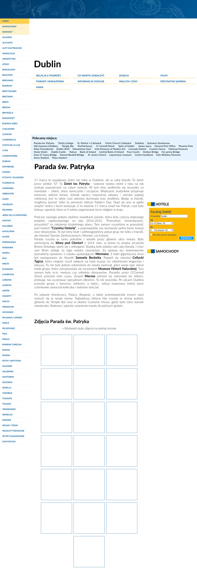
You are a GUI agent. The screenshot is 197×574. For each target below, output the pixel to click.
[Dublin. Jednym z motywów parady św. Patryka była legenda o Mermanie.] (89, 398)
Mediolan (8, 306)
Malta (5, 301)
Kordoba (7, 247)
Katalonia (8, 231)
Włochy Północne (13, 430)
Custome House (98, 302)
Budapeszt (8, 118)
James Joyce (144, 145)
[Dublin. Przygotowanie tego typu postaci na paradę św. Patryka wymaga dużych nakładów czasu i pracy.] (89, 499)
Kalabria (7, 226)
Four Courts (133, 151)
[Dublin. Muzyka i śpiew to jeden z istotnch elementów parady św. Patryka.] (121, 465)
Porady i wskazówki (50, 81)
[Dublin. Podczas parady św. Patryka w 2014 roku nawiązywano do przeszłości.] (121, 364)
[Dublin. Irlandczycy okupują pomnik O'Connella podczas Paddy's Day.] (89, 532)
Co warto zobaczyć (91, 75)
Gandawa (8, 188)
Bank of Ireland (88, 151)
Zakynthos (9, 441)
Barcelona (8, 69)
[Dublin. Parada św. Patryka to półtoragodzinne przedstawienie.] (56, 432)
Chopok (7, 134)
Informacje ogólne (91, 81)
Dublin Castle (58, 151)
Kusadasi (7, 269)
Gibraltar (8, 193)
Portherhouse (85, 145)
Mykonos (7, 312)
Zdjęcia (124, 75)
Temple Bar (68, 145)
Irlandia (7, 209)
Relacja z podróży (48, 75)
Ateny (5, 64)
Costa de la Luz (11, 145)
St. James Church (97, 154)
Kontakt (7, 31)
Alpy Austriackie (12, 48)
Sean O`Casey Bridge (45, 154)
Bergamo (7, 80)
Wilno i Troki (10, 425)
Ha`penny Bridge (171, 151)
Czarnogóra (10, 155)
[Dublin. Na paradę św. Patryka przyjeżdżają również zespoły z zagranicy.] (89, 432)
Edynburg (8, 166)
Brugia (6, 107)
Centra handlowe (144, 154)
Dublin (6, 161)
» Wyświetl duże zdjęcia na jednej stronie (89, 328)
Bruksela (7, 112)
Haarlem (7, 204)
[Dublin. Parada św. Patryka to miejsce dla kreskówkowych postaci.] (56, 465)
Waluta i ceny (128, 81)
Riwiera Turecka (12, 344)
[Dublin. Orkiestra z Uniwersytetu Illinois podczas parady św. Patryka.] (121, 499)
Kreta (5, 263)
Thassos (7, 398)
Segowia (7, 382)
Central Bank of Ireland (111, 151)
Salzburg (7, 371)
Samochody (9, 26)
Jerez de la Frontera (14, 215)
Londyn (6, 285)
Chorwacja (9, 139)
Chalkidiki (8, 129)
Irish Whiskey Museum (168, 154)
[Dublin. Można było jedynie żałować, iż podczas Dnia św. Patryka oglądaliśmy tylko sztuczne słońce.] (56, 499)
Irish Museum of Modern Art (110, 148)
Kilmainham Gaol (82, 148)
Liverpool (8, 274)
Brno (5, 102)
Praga (6, 339)
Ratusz (73, 151)
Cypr (5, 150)
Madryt (7, 296)
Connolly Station (137, 148)
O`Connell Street (105, 145)
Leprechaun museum (120, 154)
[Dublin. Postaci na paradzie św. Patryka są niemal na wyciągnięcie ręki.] (89, 465)
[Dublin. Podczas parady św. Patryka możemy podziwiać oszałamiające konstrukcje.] (56, 398)
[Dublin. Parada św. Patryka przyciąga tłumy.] (56, 364)
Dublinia (139, 143)
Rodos (6, 350)
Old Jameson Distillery (46, 145)
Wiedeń (6, 420)
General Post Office (165, 145)
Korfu (6, 253)
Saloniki (7, 366)
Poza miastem (60, 157)
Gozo (5, 199)
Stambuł (7, 393)
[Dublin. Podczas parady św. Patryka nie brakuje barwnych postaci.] (89, 364)
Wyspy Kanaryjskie (13, 436)
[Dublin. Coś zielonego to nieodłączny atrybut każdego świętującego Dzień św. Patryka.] (89, 566)
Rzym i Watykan (11, 360)
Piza (4, 333)
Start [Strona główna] (5, 21)
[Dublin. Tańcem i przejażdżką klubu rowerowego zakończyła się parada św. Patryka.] (56, 532)
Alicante (7, 42)
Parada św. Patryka (44, 143)
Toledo (6, 403)
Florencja (8, 182)
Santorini (8, 376)
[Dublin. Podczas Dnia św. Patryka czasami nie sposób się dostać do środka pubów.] (121, 532)
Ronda (6, 355)
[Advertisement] (114, 113)
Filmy (164, 75)
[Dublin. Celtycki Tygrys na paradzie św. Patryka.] (121, 432)
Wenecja (7, 414)
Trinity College (66, 143)
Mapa (39, 87)
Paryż (5, 323)
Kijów (5, 236)
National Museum (178, 148)
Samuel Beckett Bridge (72, 154)
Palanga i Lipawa (12, 317)
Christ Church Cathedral (118, 143)
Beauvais (7, 75)
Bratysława (9, 91)
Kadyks (6, 220)
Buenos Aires (10, 123)
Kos (4, 258)
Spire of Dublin (126, 145)
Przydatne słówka (173, 81)
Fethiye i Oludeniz (13, 177)
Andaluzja (8, 53)
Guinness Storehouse (159, 143)
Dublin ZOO (63, 148)
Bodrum (7, 85)
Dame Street (41, 151)
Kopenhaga (9, 242)
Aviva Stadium (41, 157)
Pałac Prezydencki (43, 148)
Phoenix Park (186, 145)
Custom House (157, 148)
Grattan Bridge (151, 151)
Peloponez (8, 328)
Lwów (6, 290)
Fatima (6, 172)
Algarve (7, 37)
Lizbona (7, 279)
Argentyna (9, 58)
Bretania (7, 96)
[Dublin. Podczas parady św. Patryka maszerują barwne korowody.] (121, 398)
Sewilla (6, 387)
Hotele (162, 204)
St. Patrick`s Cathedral (89, 143)
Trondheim (9, 409)
